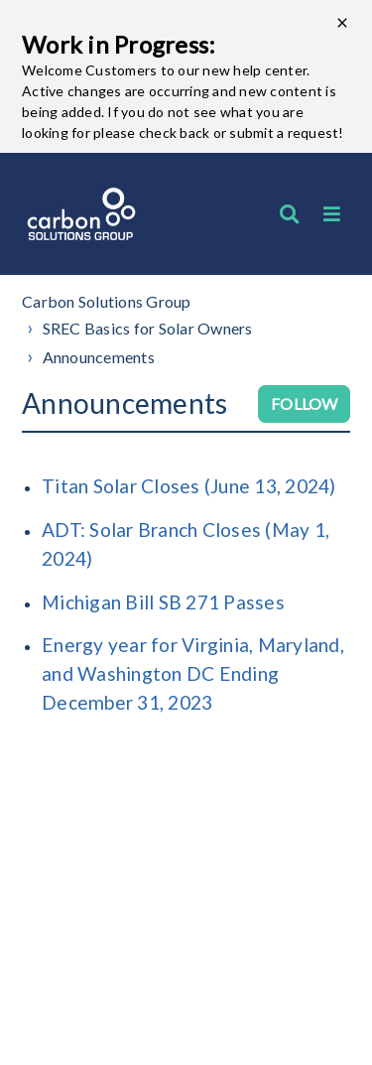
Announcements (99, 356)
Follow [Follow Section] (304, 403)
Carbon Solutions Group (106, 301)
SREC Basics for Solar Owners (148, 328)
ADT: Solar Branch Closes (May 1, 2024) (185, 544)
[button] (331, 213)
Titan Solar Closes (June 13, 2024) (189, 485)
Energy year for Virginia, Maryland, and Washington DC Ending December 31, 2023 (193, 673)
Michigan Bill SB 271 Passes (163, 602)
